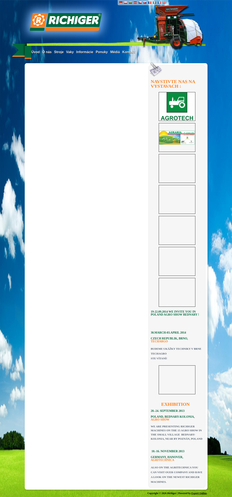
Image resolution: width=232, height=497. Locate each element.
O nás (47, 52)
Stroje (58, 52)
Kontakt (128, 52)
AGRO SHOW (160, 419)
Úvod (35, 52)
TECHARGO (159, 341)
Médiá (115, 52)
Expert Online (199, 493)
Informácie (84, 52)
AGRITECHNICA (162, 460)
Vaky (70, 52)
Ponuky (102, 52)
